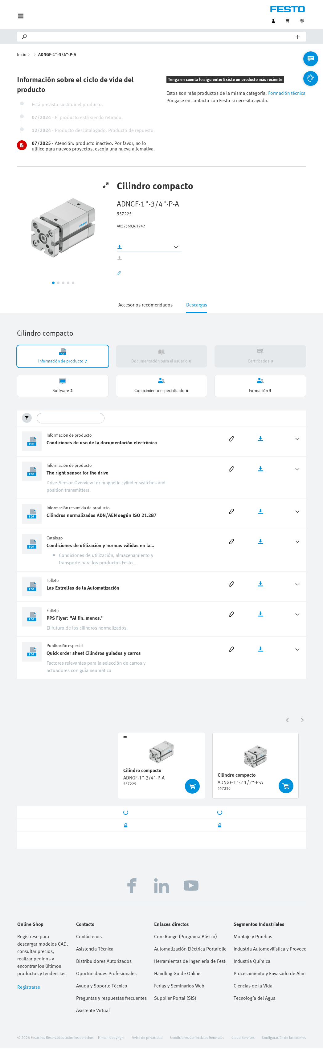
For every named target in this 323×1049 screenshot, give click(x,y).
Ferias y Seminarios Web (179, 986)
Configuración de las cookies (284, 1038)
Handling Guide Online (177, 974)
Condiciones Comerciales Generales (197, 1038)
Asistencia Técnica (94, 949)
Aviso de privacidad (147, 1038)
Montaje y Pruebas (253, 937)
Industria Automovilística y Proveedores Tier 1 (270, 949)
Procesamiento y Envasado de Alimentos (270, 974)
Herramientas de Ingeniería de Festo (190, 961)
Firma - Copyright (111, 1038)
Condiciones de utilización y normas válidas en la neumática (98, 546)
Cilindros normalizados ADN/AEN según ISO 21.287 (102, 515)
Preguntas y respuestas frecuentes (111, 998)
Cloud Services (243, 1038)
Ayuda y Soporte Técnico (101, 986)
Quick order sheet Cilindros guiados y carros (94, 653)
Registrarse (28, 987)
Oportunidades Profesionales (106, 974)
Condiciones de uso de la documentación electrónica (102, 443)
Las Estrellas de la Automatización (83, 588)
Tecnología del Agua (255, 998)
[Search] (162, 37)
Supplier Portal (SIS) (175, 998)
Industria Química (252, 961)
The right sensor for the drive (77, 473)
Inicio (22, 55)
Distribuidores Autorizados (104, 961)
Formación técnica (286, 93)
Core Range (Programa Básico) (185, 937)
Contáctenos (89, 937)
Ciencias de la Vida (253, 986)
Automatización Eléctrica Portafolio (190, 949)
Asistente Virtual (93, 1011)
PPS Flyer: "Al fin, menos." (75, 618)
